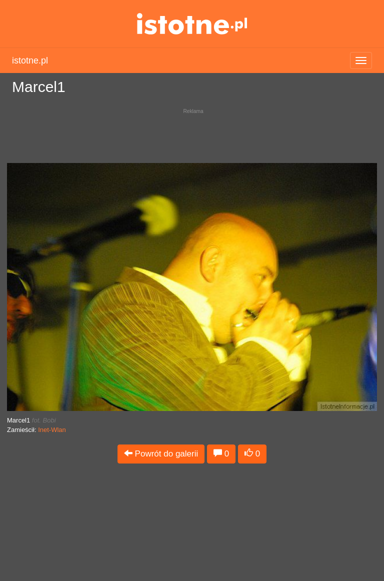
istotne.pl (192, 24)
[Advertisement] (192, 133)
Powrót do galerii (161, 453)
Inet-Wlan (52, 430)
